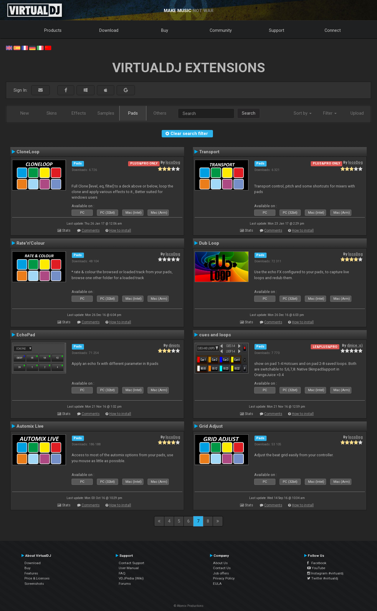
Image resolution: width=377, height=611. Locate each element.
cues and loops (215, 334)
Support (276, 30)
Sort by (303, 113)
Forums (125, 584)
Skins (52, 113)
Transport (209, 151)
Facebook (316, 563)
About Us (220, 563)
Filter (330, 113)
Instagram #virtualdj (325, 573)
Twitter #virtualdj (322, 578)
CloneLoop (27, 151)
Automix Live (30, 426)
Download (108, 30)
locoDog (173, 162)
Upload (357, 113)
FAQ (122, 573)
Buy (164, 30)
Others (159, 113)
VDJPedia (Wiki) (131, 578)
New (24, 113)
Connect (333, 30)
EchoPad (25, 334)
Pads (133, 113)
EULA (217, 584)
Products (53, 30)
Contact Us (222, 568)
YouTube (316, 568)
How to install (120, 230)
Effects (79, 113)
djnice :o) (355, 345)
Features (31, 573)
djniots (174, 345)
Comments (91, 230)
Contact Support (131, 563)
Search (248, 113)
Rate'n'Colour (30, 243)
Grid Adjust (211, 426)
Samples (105, 113)
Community (221, 30)
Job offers (221, 573)
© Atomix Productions (189, 606)
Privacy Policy (224, 578)
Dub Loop (209, 243)
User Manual (129, 568)
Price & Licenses (36, 578)
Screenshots (34, 584)
